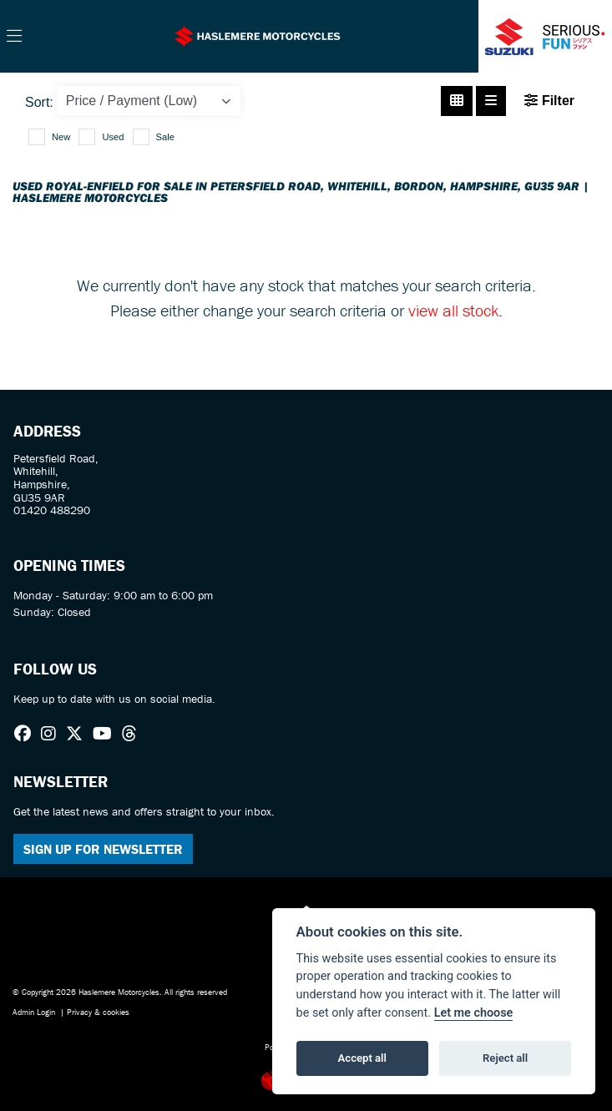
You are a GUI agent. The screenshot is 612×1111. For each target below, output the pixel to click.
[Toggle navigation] (14, 36)
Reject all (505, 1058)
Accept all (362, 1058)
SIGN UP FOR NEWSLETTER (103, 849)
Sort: (39, 102)
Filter (549, 100)
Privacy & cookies (98, 1012)
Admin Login (34, 1012)
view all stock (453, 310)
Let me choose (473, 1013)
